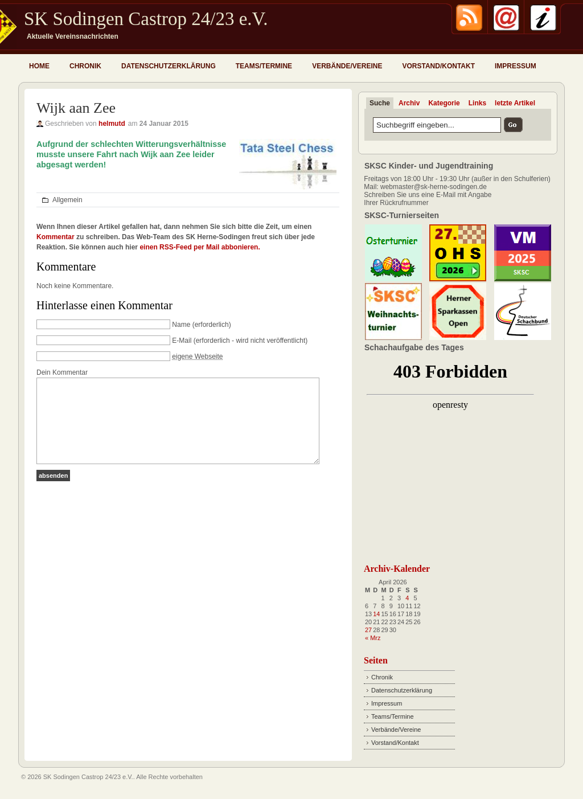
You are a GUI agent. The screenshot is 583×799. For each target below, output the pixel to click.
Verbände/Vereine (347, 66)
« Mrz (373, 637)
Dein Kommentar (62, 372)
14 (376, 613)
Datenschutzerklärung (168, 66)
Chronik (85, 66)
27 (368, 629)
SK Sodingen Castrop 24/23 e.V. (146, 19)
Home (39, 66)
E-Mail (181, 341)
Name (181, 325)
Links (477, 103)
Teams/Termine (264, 66)
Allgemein (67, 200)
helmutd (111, 124)
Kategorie (443, 103)
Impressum (515, 66)
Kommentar (55, 237)
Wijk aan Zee (76, 108)
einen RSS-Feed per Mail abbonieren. (199, 247)
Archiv (409, 103)
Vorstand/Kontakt (438, 66)
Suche (379, 103)
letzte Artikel (515, 103)
